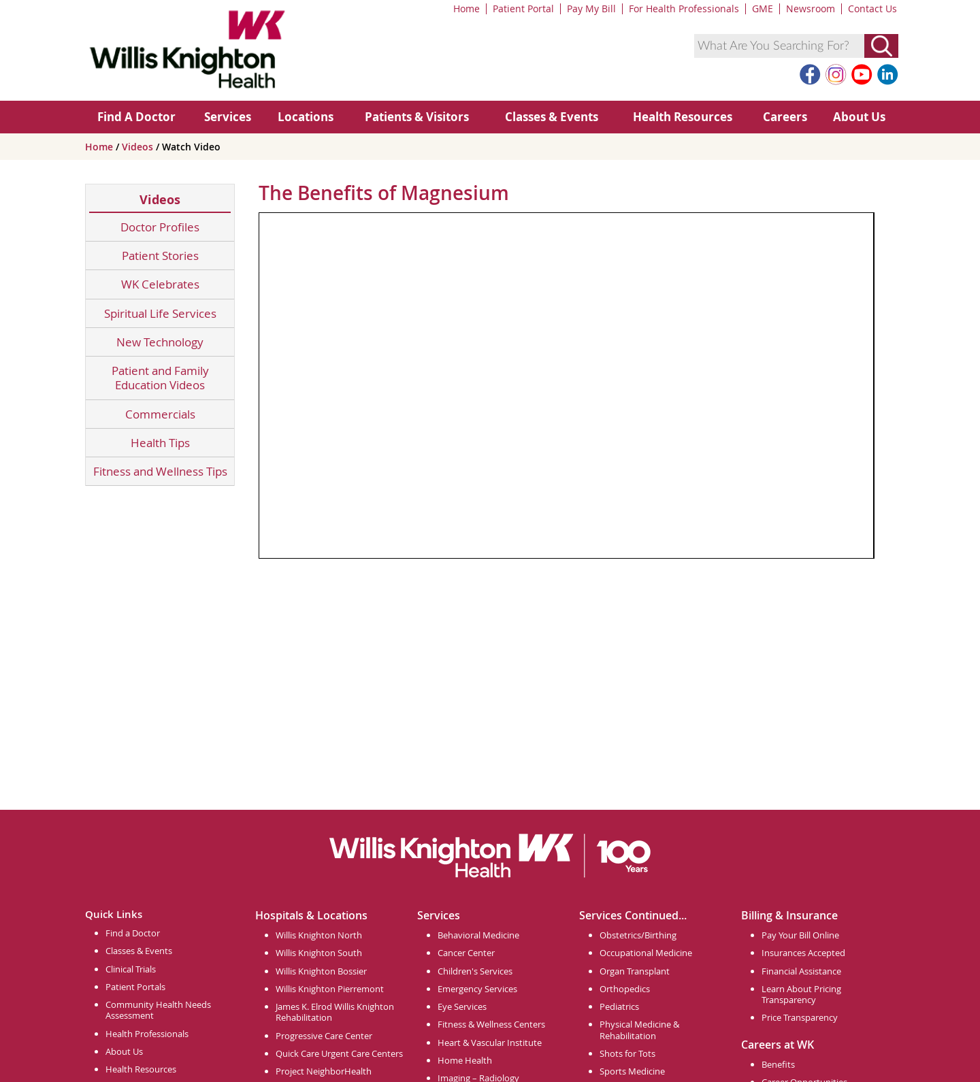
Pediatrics (619, 1006)
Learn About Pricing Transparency (801, 994)
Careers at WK (777, 1044)
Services (227, 117)
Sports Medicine (632, 1071)
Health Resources (682, 117)
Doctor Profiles (159, 227)
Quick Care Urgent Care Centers (339, 1053)
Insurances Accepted (803, 953)
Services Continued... (633, 915)
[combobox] (779, 46)
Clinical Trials (130, 969)
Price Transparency (800, 1017)
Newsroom (810, 8)
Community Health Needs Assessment (158, 1009)
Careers (785, 117)
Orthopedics (625, 989)
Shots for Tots (627, 1053)
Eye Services (462, 1006)
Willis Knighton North (319, 935)
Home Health (465, 1060)
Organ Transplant (635, 971)
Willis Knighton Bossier (321, 971)
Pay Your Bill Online (800, 935)
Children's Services (475, 971)
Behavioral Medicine (478, 935)
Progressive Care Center (324, 1036)
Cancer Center (466, 953)
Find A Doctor (136, 117)
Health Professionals (147, 1034)
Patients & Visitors (417, 117)
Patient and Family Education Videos (160, 378)
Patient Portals (135, 987)
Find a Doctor (132, 933)
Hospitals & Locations (311, 915)
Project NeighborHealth (324, 1071)
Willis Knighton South (319, 953)
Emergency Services (477, 989)
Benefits (778, 1064)
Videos (139, 146)
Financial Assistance (801, 971)
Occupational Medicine (646, 953)
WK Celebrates (160, 284)
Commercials (160, 414)
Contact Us (872, 8)
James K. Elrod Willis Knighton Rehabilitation (335, 1011)
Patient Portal (523, 8)
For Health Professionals (684, 8)
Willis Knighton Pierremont (330, 989)
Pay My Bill (591, 8)
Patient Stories (160, 255)
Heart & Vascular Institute (490, 1042)
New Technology (159, 342)
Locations (305, 117)
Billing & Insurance (789, 915)
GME (762, 8)
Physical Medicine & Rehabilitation (639, 1029)
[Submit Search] (881, 46)
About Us (859, 117)
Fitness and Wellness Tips (160, 471)
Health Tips (160, 443)
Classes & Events (551, 117)
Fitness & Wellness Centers (491, 1024)
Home (466, 8)
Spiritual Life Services (160, 313)
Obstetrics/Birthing (638, 935)
